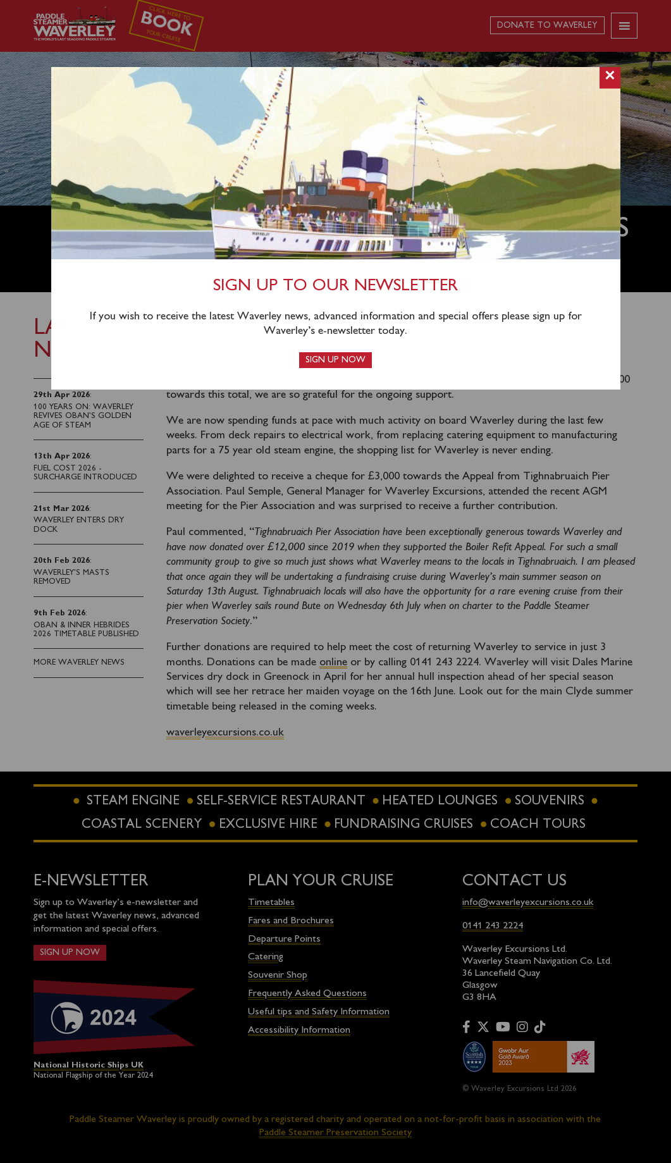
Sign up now (335, 360)
